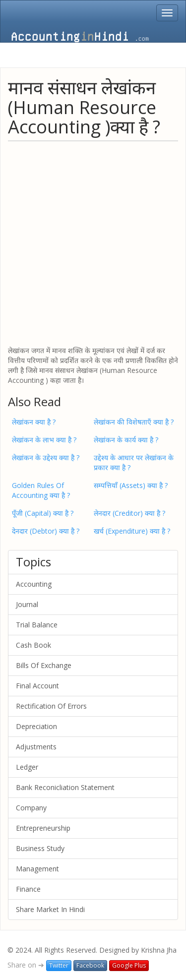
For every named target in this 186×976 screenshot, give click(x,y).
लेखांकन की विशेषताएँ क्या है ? (134, 422)
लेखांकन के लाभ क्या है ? (44, 439)
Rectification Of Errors (51, 706)
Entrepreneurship (43, 828)
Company (31, 807)
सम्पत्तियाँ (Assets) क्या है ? (131, 485)
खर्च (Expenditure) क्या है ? (132, 531)
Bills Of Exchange (43, 665)
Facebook (90, 965)
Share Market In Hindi (50, 909)
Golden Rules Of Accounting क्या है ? (41, 490)
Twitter (58, 965)
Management (37, 868)
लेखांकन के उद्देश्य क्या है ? (45, 457)
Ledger (27, 767)
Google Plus (129, 965)
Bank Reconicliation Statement (65, 787)
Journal (27, 604)
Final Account (37, 685)
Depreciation (36, 726)
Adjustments (36, 746)
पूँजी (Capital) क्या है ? (42, 513)
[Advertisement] (93, 243)
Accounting (34, 584)
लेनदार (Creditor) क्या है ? (129, 513)
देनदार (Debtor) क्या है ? (45, 531)
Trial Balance (37, 624)
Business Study (40, 848)
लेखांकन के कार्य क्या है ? (126, 439)
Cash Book (33, 645)
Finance (28, 889)
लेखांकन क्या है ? (34, 422)
